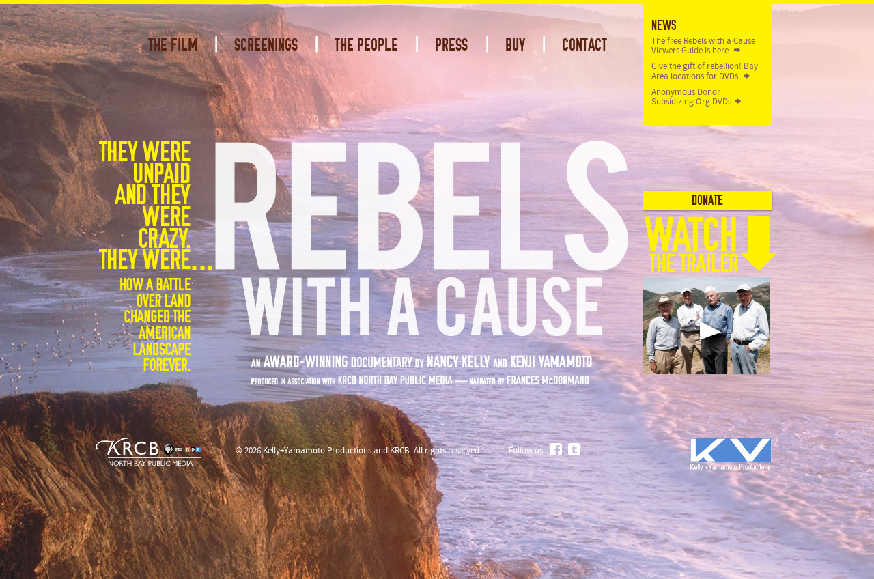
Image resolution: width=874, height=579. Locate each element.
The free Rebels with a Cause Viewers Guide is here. (703, 46)
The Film (172, 45)
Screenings (266, 45)
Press (451, 45)
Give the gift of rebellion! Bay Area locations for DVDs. (704, 71)
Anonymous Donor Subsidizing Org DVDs (691, 97)
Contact (584, 45)
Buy (515, 45)
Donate (707, 200)
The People (366, 45)
